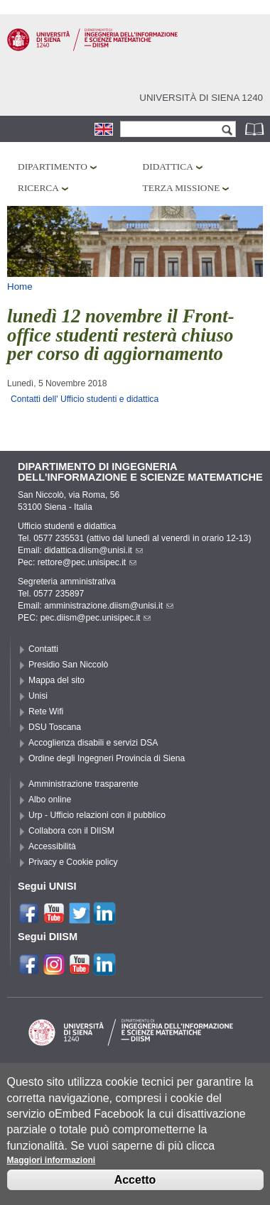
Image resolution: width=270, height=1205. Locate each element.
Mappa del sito (56, 680)
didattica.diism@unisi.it (93, 550)
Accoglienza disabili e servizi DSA (93, 743)
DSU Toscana (54, 727)
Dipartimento (52, 166)
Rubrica (255, 128)
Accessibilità (52, 846)
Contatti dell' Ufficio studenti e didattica (84, 399)
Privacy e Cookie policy (73, 862)
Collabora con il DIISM (71, 831)
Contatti (43, 649)
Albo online (49, 800)
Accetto (135, 1188)
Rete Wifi (45, 711)
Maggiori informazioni (51, 1168)
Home (20, 286)
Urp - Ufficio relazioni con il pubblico (97, 815)
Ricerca (38, 187)
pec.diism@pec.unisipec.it (95, 618)
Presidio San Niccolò (68, 665)
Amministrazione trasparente (83, 784)
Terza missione (181, 187)
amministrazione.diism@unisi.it (108, 606)
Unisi (38, 696)
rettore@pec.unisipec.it (87, 562)
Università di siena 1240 (201, 97)
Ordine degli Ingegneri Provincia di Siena (106, 758)
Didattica (168, 166)
